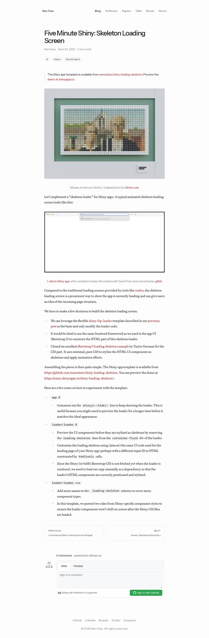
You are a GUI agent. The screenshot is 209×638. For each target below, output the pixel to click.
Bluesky (103, 620)
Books (150, 11)
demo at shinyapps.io (60, 79)
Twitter (115, 620)
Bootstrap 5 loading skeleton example (103, 346)
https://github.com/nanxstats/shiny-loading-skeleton (80, 372)
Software (111, 11)
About (163, 11)
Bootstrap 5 (73, 59)
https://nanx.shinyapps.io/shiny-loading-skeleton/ (79, 378)
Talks (138, 11)
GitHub (77, 620)
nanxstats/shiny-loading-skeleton (120, 74)
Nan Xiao (48, 11)
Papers (126, 11)
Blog (98, 11)
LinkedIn (90, 620)
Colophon (129, 620)
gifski (158, 281)
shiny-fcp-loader (100, 320)
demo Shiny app (59, 281)
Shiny (57, 59)
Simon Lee (131, 187)
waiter (139, 290)
